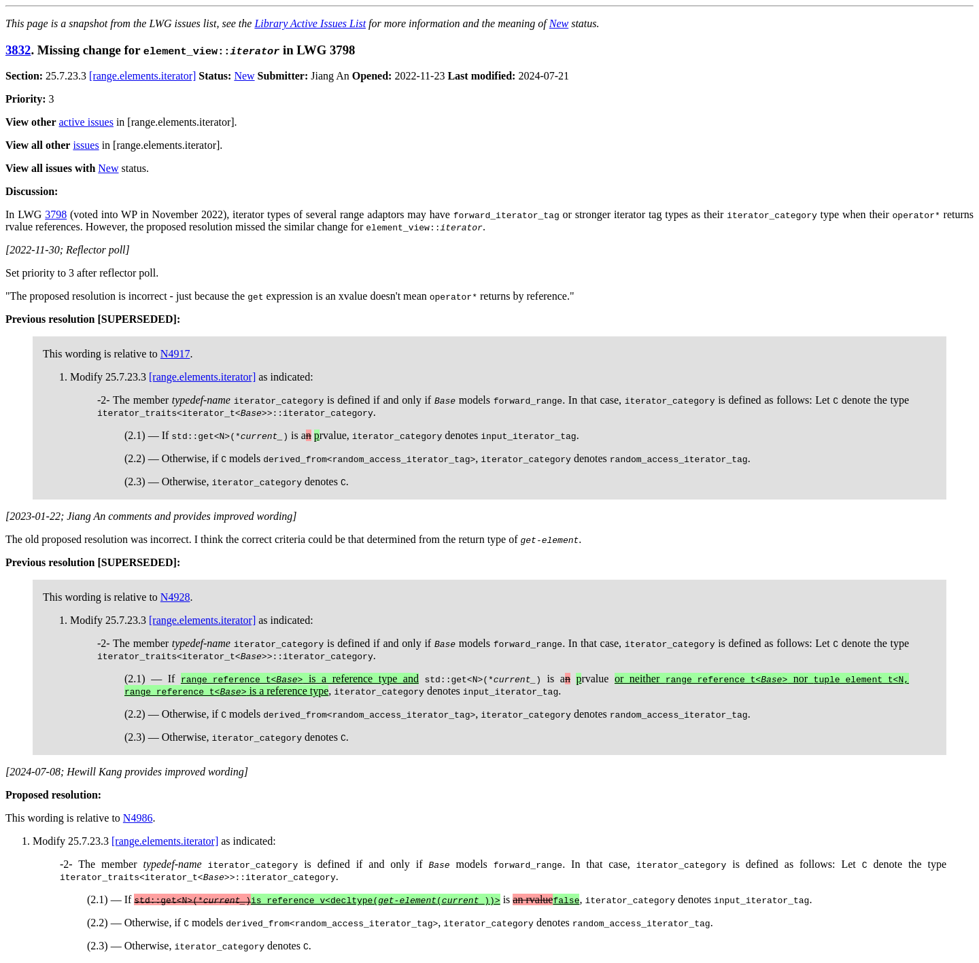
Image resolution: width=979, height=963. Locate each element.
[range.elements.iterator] (142, 76)
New (558, 23)
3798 (56, 214)
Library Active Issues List (310, 23)
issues (86, 145)
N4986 (138, 818)
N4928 (175, 597)
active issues (86, 122)
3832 (18, 50)
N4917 (175, 354)
